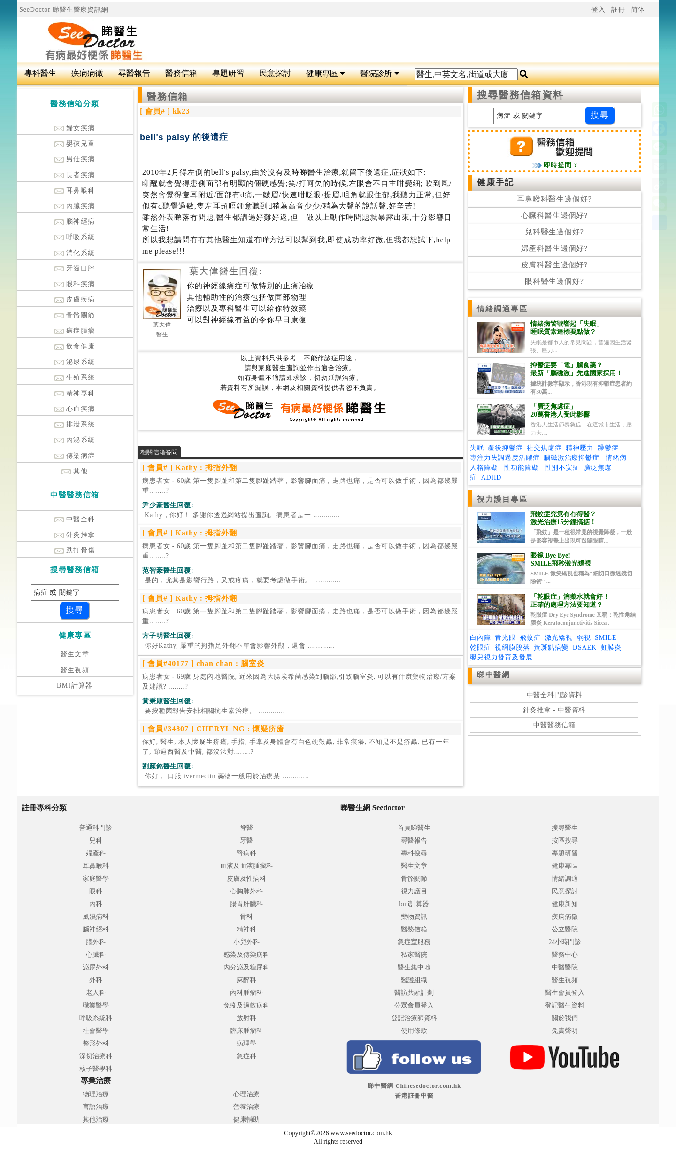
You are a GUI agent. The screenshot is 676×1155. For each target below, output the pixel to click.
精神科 (246, 929)
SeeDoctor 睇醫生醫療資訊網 (63, 9)
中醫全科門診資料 (555, 694)
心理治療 (246, 1094)
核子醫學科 (95, 1068)
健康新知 (565, 903)
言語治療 (96, 1106)
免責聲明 (565, 1030)
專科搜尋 (414, 853)
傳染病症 (74, 455)
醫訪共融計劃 (414, 992)
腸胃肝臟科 (246, 903)
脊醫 (246, 827)
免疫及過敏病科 (246, 1005)
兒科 (95, 840)
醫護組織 (414, 980)
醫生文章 (75, 654)
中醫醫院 (565, 967)
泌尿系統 (74, 361)
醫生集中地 (414, 967)
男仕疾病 (74, 159)
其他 (74, 471)
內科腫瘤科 (246, 992)
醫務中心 (565, 954)
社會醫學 (96, 1030)
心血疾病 (74, 408)
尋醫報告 (134, 73)
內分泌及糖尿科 (246, 967)
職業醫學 (96, 1005)
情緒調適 (565, 878)
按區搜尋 (565, 840)
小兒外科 (246, 942)
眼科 (95, 891)
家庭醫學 (96, 878)
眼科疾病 (74, 283)
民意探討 (275, 73)
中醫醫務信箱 (554, 725)
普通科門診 (95, 827)
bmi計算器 (414, 903)
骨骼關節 (74, 315)
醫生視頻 (75, 670)
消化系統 (74, 252)
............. (241, 515)
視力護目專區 (502, 499)
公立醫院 (565, 929)
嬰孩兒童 (74, 143)
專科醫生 (40, 73)
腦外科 (96, 942)
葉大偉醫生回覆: (225, 271)
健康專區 (325, 73)
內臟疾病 (74, 205)
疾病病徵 (87, 73)
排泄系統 (74, 424)
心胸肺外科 (246, 891)
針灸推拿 (74, 534)
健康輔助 (246, 1119)
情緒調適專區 (502, 309)
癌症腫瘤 (74, 330)
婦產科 (96, 853)
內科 (95, 903)
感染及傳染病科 (246, 954)
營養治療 (246, 1106)
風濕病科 (96, 916)
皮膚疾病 (74, 299)
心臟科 (96, 954)
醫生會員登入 (564, 992)
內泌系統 (74, 439)
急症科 (246, 1056)
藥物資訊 (414, 916)
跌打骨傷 (74, 550)
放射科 (246, 1018)
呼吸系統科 (95, 1018)
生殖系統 (74, 377)
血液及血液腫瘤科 (246, 865)
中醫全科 (74, 519)
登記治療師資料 (414, 1018)
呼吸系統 (74, 236)
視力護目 (414, 891)
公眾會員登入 (414, 1005)
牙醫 (246, 840)
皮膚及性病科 (246, 878)
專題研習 (228, 73)
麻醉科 (246, 980)
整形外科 (96, 1043)
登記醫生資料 (564, 1005)
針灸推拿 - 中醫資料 (554, 709)
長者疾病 (74, 174)
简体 (638, 9)
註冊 (618, 9)
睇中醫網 (493, 675)
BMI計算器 (75, 685)
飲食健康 (74, 346)
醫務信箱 (181, 73)
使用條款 (414, 1030)
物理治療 (96, 1094)
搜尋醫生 (565, 827)
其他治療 (96, 1119)
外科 (95, 980)
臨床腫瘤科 (246, 1030)
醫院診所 (379, 73)
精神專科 (74, 393)
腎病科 (246, 853)
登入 (599, 9)
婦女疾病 (74, 128)
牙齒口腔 (74, 268)
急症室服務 (414, 942)
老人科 (96, 992)
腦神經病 (74, 221)
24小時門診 (564, 942)
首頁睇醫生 (414, 827)
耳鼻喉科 (74, 190)
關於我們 (565, 1018)
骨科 (246, 916)
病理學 (246, 1043)
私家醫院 (414, 954)
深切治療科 (95, 1056)
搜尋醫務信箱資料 (520, 95)
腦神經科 (96, 929)
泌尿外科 (96, 967)
